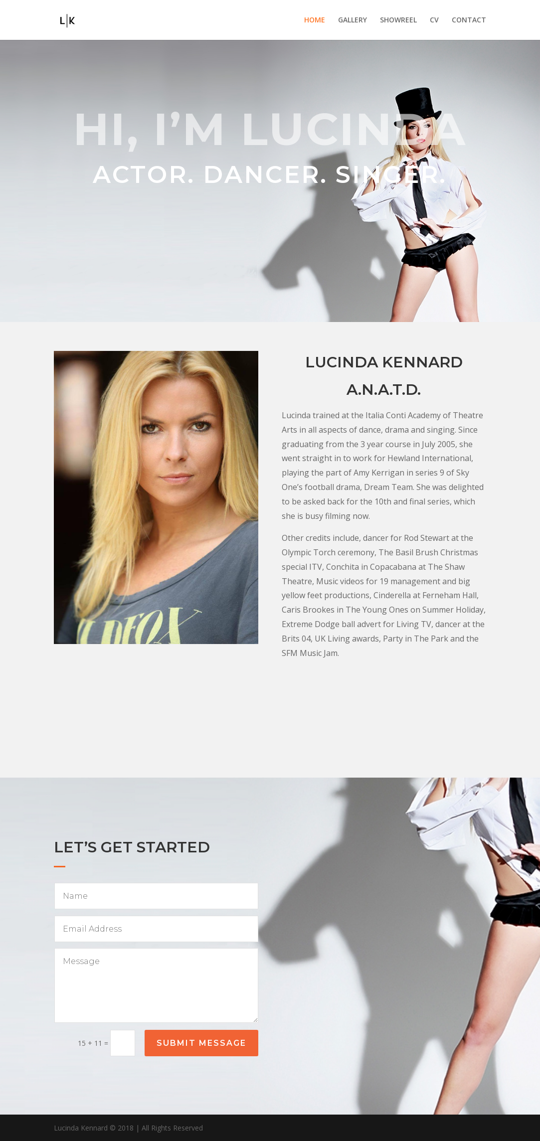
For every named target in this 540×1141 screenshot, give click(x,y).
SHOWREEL (398, 20)
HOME (314, 20)
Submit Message (201, 1043)
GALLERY (352, 20)
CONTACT (469, 20)
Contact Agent (384, 727)
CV (434, 20)
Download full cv (384, 689)
